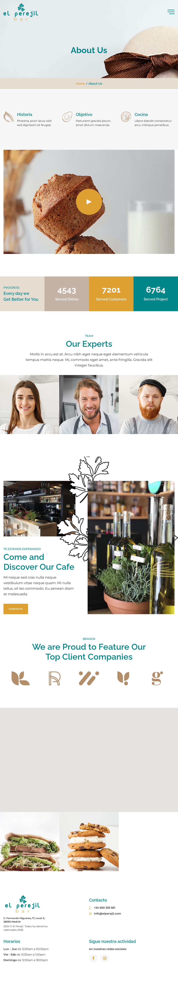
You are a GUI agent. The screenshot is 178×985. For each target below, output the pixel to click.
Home (80, 83)
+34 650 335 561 (102, 907)
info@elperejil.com (105, 913)
